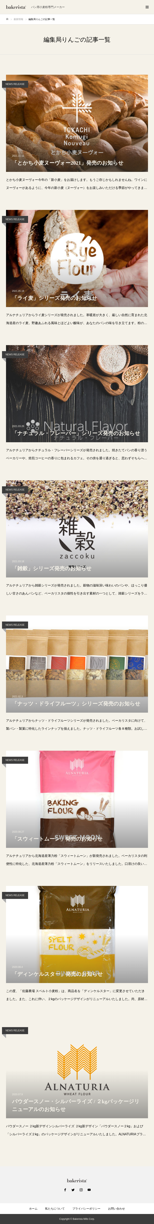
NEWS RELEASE (15, 84)
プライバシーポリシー (86, 1208)
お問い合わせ (116, 1208)
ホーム (33, 1208)
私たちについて (55, 1208)
